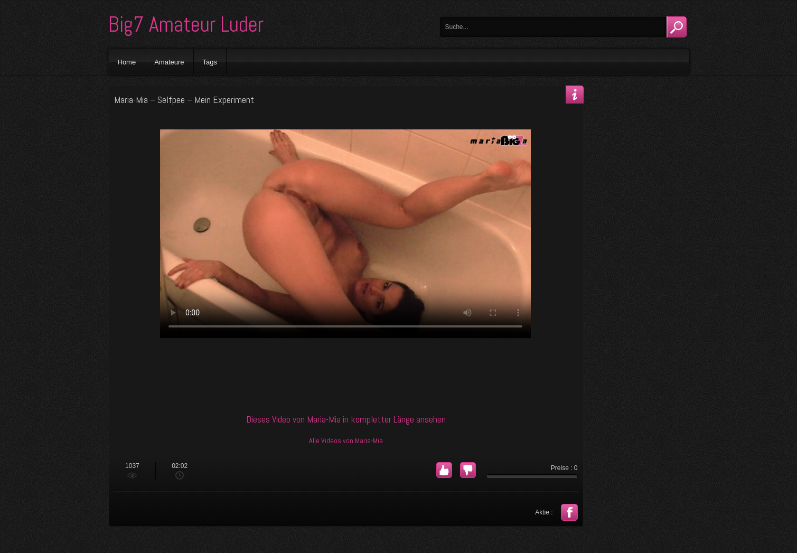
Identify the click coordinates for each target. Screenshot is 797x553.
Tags (210, 62)
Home (127, 62)
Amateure (169, 62)
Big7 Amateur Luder (186, 24)
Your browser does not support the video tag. (345, 233)
